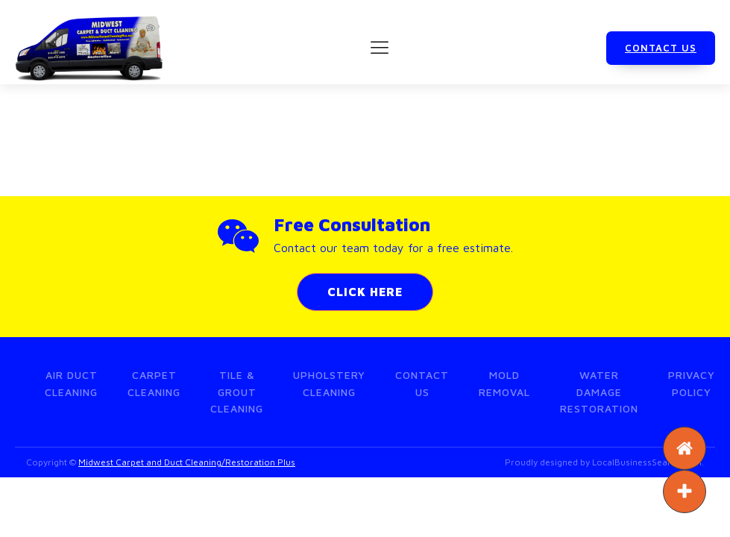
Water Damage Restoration (599, 391)
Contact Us (422, 383)
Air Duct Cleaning (71, 383)
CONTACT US (660, 48)
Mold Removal (504, 383)
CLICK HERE (365, 291)
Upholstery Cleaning (329, 383)
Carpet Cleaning (154, 383)
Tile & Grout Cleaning (236, 391)
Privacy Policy (691, 383)
